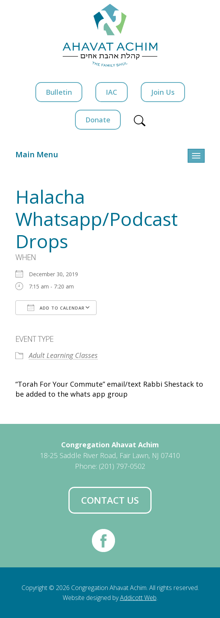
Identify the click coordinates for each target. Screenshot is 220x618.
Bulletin (59, 92)
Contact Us (110, 500)
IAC (111, 92)
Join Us (163, 92)
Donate (97, 119)
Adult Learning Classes (63, 355)
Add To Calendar (56, 307)
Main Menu (36, 154)
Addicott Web (138, 597)
